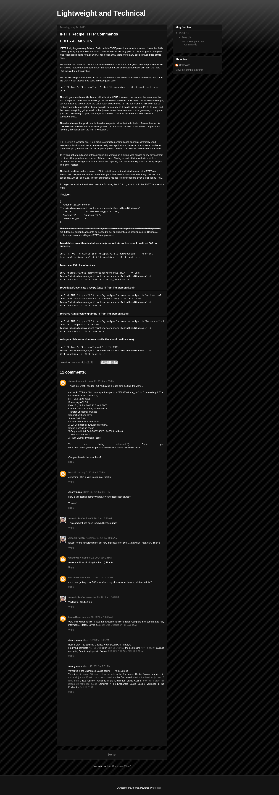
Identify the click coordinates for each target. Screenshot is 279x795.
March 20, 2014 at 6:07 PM (96, 492)
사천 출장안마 (148, 648)
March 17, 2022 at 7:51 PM (96, 666)
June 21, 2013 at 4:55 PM (101, 381)
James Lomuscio (77, 381)
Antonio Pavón (76, 518)
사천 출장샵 (134, 651)
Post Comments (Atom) (119, 766)
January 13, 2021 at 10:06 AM (97, 617)
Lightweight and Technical (101, 13)
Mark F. (72, 472)
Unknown (73, 557)
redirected (121, 444)
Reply (71, 461)
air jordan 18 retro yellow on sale (97, 674)
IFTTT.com (65, 142)
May (185, 37)
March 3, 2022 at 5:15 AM (96, 640)
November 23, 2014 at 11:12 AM (96, 577)
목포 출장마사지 (116, 648)
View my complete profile (189, 69)
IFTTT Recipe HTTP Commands (193, 43)
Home (112, 754)
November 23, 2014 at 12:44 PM (102, 597)
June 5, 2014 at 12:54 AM (99, 518)
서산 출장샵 (95, 648)
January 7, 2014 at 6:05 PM (91, 472)
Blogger (157, 787)
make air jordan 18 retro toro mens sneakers (92, 677)
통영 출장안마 (114, 651)
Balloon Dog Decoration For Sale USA (117, 625)
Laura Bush (74, 617)
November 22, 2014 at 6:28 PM (96, 557)
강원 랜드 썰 (86, 687)
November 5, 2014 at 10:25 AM (101, 538)
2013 (182, 33)
